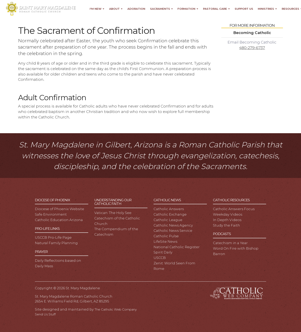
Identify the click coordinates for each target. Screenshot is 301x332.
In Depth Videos (227, 220)
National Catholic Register (177, 247)
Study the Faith (226, 225)
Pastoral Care (216, 8)
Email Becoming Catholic (252, 42)
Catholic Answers (169, 209)
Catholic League (168, 220)
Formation (187, 8)
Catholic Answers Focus (234, 209)
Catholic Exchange (170, 214)
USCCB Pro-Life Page (53, 237)
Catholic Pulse (166, 236)
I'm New (97, 8)
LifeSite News (165, 241)
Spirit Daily (163, 252)
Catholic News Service (173, 231)
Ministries (267, 8)
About (116, 8)
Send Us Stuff (45, 314)
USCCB (160, 258)
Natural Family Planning (56, 243)
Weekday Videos (227, 214)
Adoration (136, 8)
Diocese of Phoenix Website (59, 209)
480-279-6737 (252, 47)
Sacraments (161, 8)
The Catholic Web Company (116, 309)
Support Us (244, 8)
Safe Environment (51, 214)
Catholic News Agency (173, 225)
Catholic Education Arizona (59, 220)
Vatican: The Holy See (112, 213)
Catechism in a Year (230, 243)
